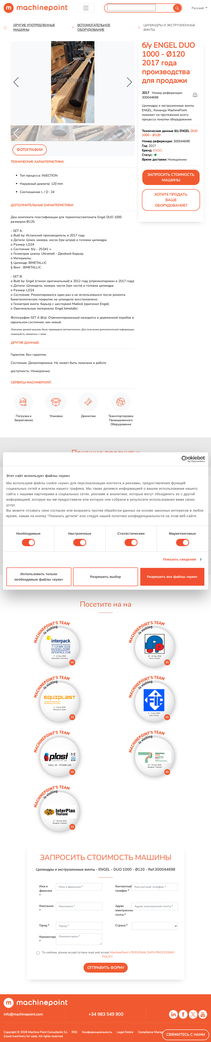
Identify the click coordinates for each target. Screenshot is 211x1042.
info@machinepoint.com (23, 1014)
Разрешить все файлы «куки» (172, 577)
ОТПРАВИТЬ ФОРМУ (105, 967)
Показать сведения (179, 559)
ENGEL (158, 150)
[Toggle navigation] (85, 8)
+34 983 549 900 (105, 1014)
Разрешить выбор (105, 577)
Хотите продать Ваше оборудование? (170, 200)
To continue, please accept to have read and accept (107, 954)
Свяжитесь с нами (185, 1034)
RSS (74, 1032)
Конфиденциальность (97, 1032)
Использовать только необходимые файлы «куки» (38, 576)
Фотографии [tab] (30, 149)
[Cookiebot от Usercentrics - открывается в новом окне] (185, 459)
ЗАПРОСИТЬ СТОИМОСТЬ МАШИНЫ (170, 177)
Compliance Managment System (159, 1032)
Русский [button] (198, 8)
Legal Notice (125, 1032)
